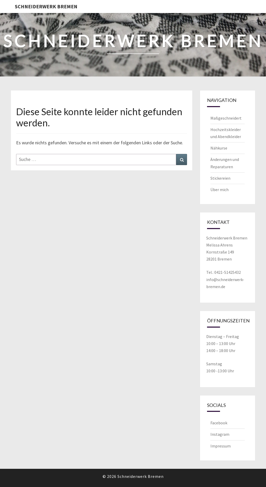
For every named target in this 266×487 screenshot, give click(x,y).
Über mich (219, 189)
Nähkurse (218, 148)
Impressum (220, 446)
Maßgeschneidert (226, 118)
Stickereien (220, 178)
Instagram (219, 434)
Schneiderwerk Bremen (46, 6)
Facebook (218, 422)
